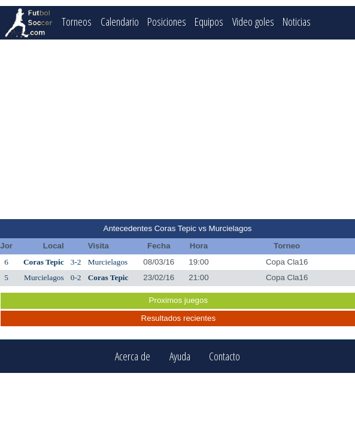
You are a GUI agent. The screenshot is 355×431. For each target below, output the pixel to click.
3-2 (76, 261)
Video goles (253, 21)
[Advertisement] (177, 129)
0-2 (76, 277)
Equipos (209, 21)
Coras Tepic (43, 261)
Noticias (297, 21)
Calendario (120, 21)
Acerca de (132, 356)
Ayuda (179, 356)
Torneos (77, 21)
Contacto (224, 356)
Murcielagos (108, 261)
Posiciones (166, 21)
